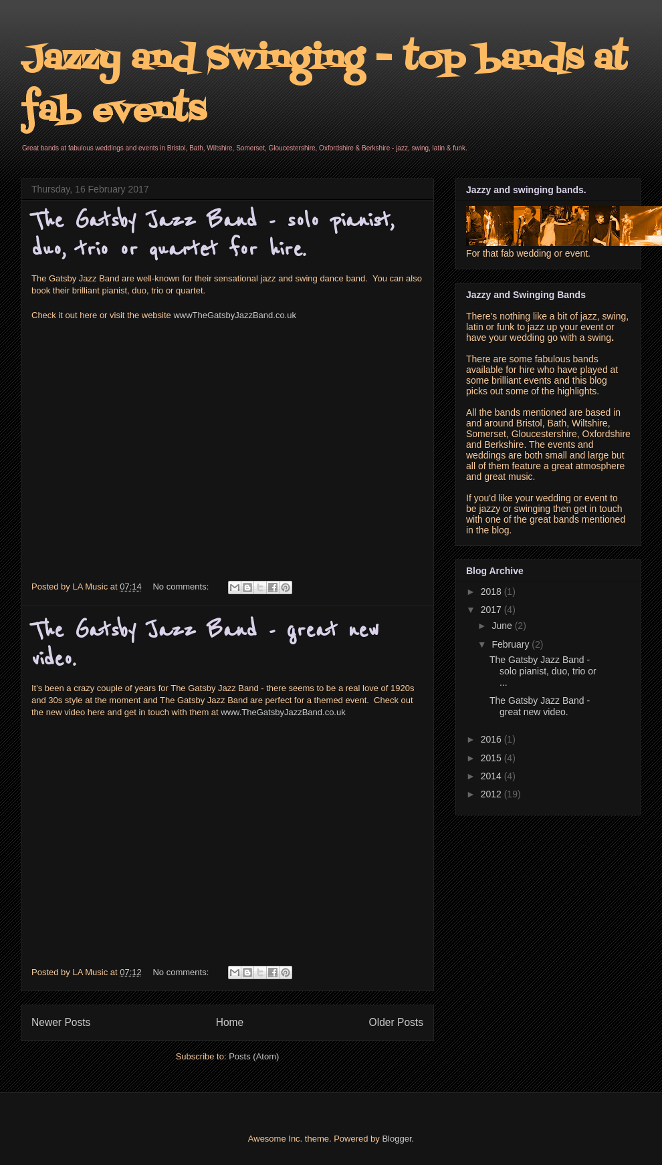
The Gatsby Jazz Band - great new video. (539, 706)
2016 (492, 739)
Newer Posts (60, 1022)
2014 (492, 776)
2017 (492, 609)
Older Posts (396, 1022)
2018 (492, 591)
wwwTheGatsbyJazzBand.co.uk (234, 315)
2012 (492, 794)
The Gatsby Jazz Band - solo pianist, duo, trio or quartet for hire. (213, 235)
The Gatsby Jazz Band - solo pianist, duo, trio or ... (542, 671)
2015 (492, 758)
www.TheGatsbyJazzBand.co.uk (283, 712)
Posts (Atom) (254, 1056)
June (502, 625)
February (511, 644)
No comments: (181, 586)
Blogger (396, 1139)
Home (230, 1022)
